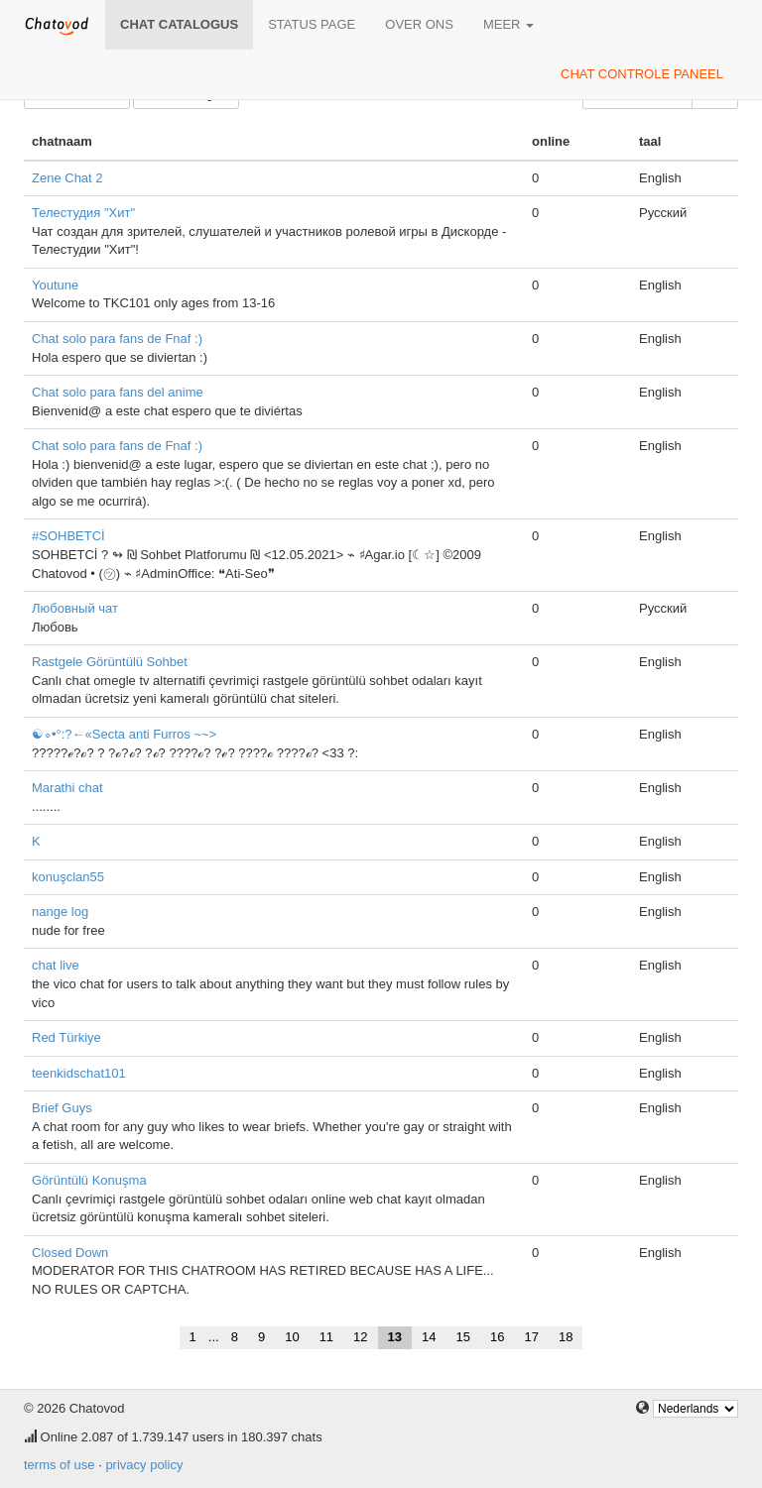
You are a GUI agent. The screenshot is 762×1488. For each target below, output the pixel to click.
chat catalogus (179, 24)
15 (463, 1336)
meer (508, 24)
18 (565, 1336)
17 (531, 1336)
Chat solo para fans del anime (117, 392)
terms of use (59, 1464)
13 (395, 1336)
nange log (60, 911)
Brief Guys (62, 1107)
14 (429, 1336)
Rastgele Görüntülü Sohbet (110, 661)
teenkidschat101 (79, 1073)
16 (497, 1336)
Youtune (55, 285)
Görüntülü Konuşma (89, 1180)
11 (326, 1336)
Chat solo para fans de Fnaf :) (117, 338)
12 (360, 1336)
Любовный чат (75, 608)
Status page (311, 24)
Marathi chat (67, 787)
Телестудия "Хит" (83, 212)
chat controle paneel (642, 73)
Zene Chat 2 (67, 178)
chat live (55, 965)
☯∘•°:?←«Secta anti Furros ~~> (124, 734)
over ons (419, 24)
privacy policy (144, 1464)
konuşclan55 (68, 876)
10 (292, 1336)
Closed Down (70, 1252)
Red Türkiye (66, 1037)
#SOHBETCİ (68, 535)
